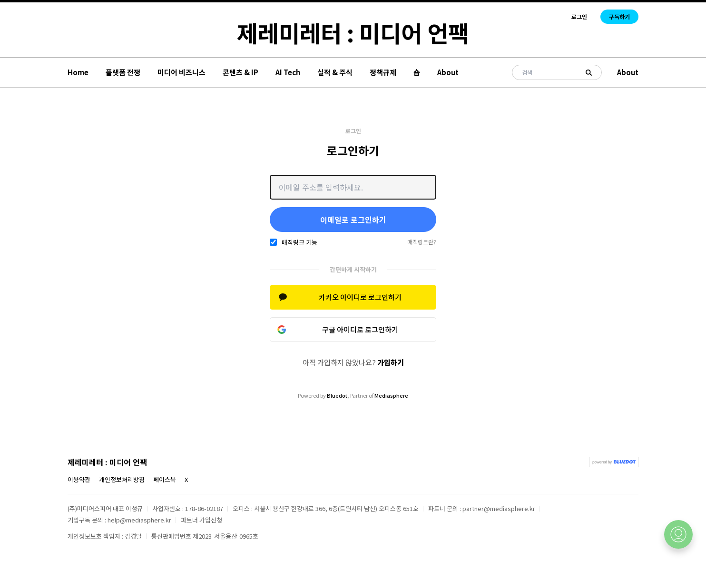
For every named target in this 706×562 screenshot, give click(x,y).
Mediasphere (391, 395)
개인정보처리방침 (122, 479)
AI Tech (287, 72)
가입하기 (390, 362)
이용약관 (79, 479)
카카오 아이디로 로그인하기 (360, 297)
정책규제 (383, 72)
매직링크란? (421, 242)
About (448, 72)
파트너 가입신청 (201, 519)
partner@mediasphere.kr (498, 508)
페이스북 (164, 479)
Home (78, 72)
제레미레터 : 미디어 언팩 (353, 32)
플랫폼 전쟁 (123, 72)
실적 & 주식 (335, 72)
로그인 (579, 16)
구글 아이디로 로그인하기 (360, 329)
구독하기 (619, 16)
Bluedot (337, 395)
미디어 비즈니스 (181, 72)
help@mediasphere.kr (139, 519)
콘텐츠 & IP (240, 72)
